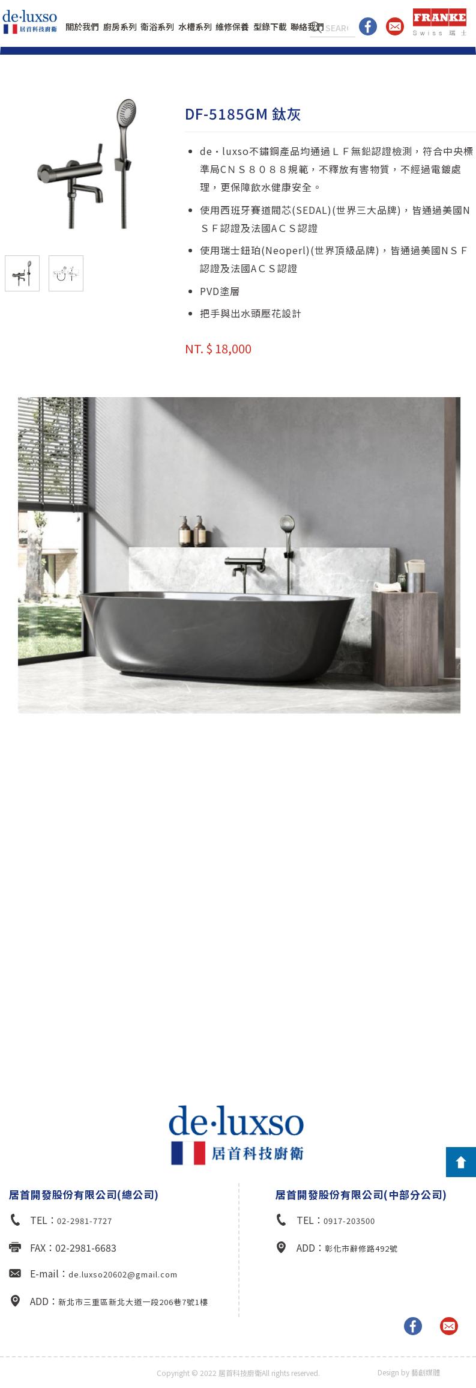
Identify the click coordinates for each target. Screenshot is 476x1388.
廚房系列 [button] (120, 26)
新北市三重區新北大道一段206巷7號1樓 (133, 1301)
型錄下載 (270, 26)
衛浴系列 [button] (157, 26)
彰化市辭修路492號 (361, 1248)
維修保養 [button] (232, 26)
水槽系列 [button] (195, 26)
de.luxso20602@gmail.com (123, 1274)
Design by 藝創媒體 (409, 1372)
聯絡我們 (307, 26)
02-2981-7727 (84, 1220)
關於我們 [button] (82, 26)
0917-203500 (349, 1220)
